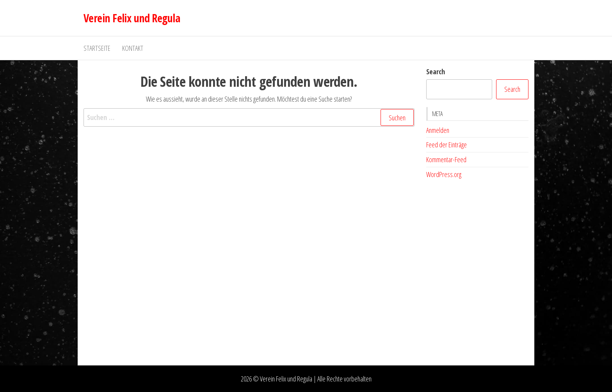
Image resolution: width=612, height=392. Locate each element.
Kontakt (132, 48)
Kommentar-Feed (446, 159)
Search (435, 71)
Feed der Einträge (446, 144)
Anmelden (437, 130)
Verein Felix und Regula (132, 18)
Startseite (97, 48)
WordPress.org (443, 174)
